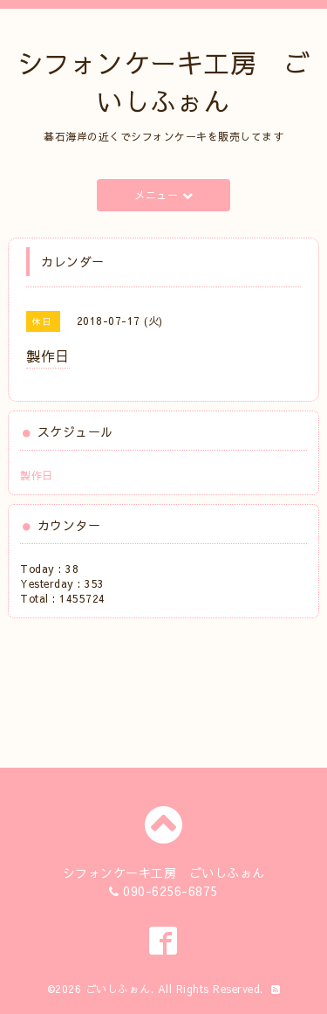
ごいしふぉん (118, 989)
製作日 (36, 475)
